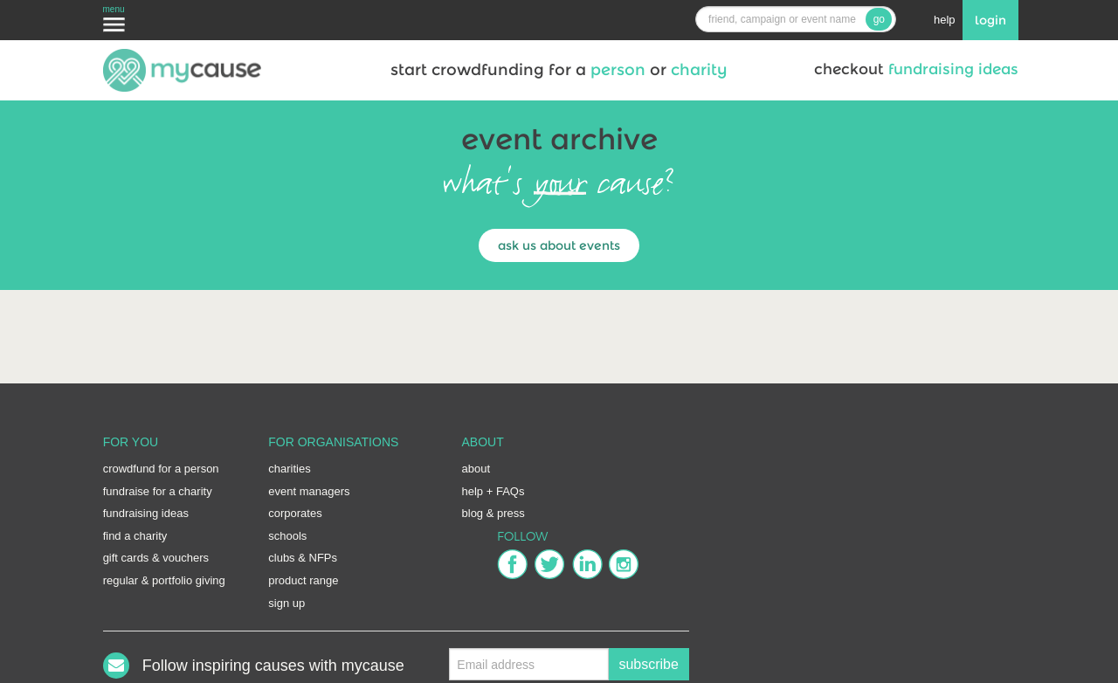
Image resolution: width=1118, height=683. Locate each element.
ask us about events (559, 245)
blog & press (493, 513)
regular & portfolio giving (164, 580)
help (945, 19)
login (990, 20)
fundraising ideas (953, 69)
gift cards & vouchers (156, 557)
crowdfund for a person (161, 468)
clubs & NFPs (302, 557)
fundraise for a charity (157, 491)
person (617, 69)
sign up (286, 603)
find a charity (135, 535)
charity (697, 69)
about (476, 468)
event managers (308, 491)
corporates (294, 513)
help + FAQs (493, 491)
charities (289, 468)
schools (287, 535)
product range (303, 580)
